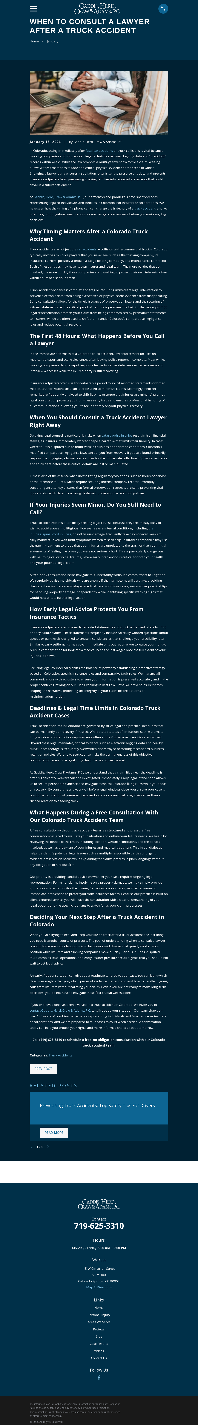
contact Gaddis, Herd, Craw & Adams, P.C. (60, 1010)
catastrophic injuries (117, 435)
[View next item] (48, 1147)
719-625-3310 (99, 1225)
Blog (99, 1336)
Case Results (99, 1343)
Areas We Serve (99, 1322)
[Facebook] (99, 1377)
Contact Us (99, 1358)
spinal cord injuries (56, 534)
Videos (99, 1351)
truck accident (144, 208)
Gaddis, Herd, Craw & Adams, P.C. (58, 197)
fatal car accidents (99, 150)
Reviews (99, 1329)
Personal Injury (99, 1315)
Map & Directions (99, 1287)
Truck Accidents (60, 1055)
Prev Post (43, 1069)
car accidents (86, 249)
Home (98, 1307)
